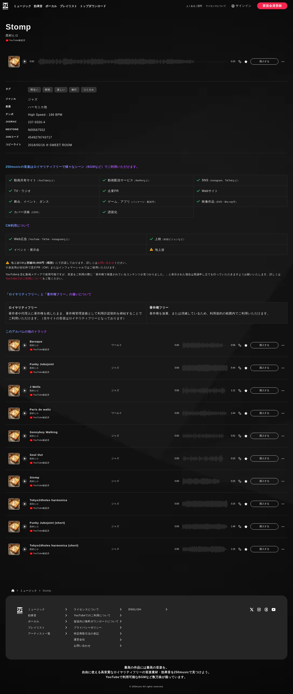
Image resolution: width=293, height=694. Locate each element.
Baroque (36, 341)
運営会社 (79, 639)
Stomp (34, 477)
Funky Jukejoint (42, 364)
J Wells (35, 386)
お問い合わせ (106, 262)
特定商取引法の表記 (86, 633)
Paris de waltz (40, 409)
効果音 (38, 6)
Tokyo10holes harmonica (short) (54, 545)
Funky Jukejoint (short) (47, 522)
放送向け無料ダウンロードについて (96, 621)
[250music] (5, 6)
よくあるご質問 (194, 6)
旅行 (74, 89)
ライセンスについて (216, 6)
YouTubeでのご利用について (24, 278)
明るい (34, 89)
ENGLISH (134, 609)
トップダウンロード (93, 6)
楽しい (61, 89)
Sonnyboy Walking (44, 432)
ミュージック (22, 6)
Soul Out (36, 454)
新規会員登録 (272, 5)
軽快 (47, 89)
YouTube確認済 (15, 40)
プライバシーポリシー (88, 627)
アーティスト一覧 (39, 633)
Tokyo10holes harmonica (48, 500)
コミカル (89, 89)
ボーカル (51, 6)
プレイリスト (68, 6)
